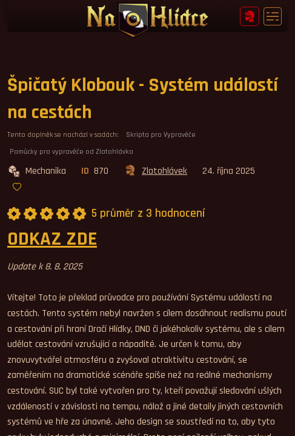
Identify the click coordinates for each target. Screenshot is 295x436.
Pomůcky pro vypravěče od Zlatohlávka (71, 151)
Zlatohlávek (155, 171)
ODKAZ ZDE (52, 238)
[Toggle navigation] (273, 16)
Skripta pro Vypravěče (161, 134)
